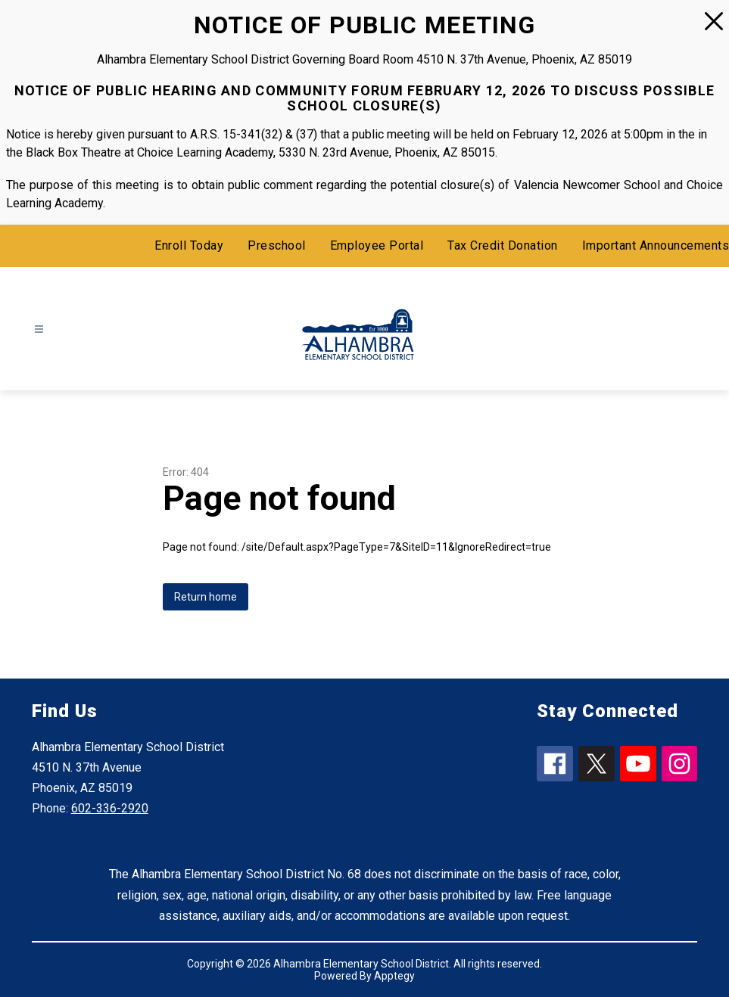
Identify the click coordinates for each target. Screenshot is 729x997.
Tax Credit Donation (502, 245)
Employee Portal (377, 245)
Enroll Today (188, 245)
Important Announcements (656, 245)
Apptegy (394, 976)
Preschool (277, 245)
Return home (205, 597)
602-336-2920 (109, 808)
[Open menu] (39, 328)
